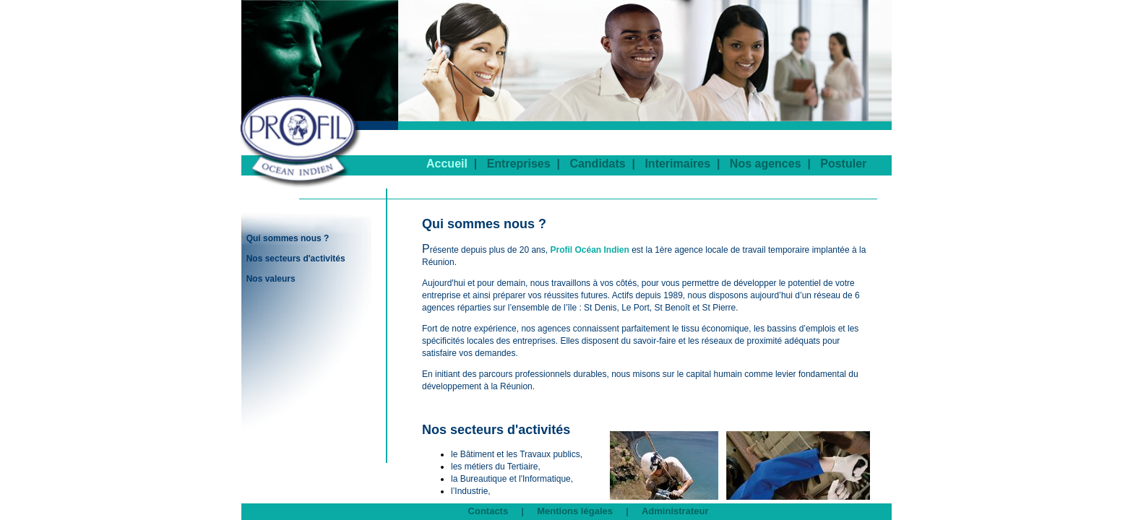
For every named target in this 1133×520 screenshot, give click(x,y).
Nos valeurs (271, 279)
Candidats (597, 163)
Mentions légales (575, 511)
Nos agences (765, 163)
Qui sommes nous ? (287, 238)
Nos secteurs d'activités (295, 259)
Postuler (843, 163)
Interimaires (677, 163)
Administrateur (675, 511)
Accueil (447, 163)
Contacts (488, 511)
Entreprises (519, 163)
